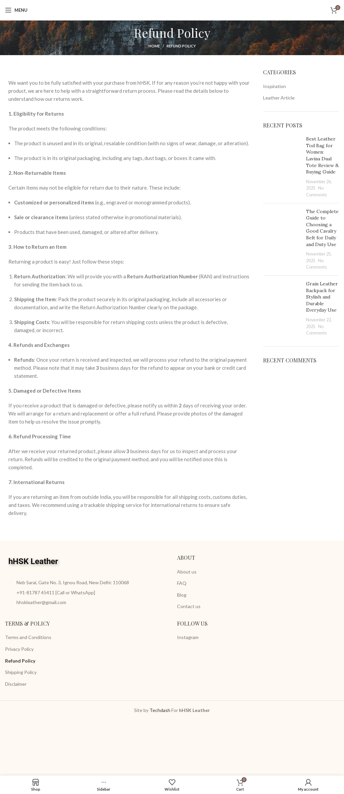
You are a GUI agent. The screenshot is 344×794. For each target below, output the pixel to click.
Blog (181, 595)
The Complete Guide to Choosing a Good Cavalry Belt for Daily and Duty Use (322, 227)
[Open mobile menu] (16, 10)
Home (154, 46)
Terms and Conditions (28, 637)
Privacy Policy (19, 649)
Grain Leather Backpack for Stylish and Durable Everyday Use (322, 297)
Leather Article (279, 98)
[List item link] (86, 592)
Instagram (188, 637)
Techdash (159, 710)
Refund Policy (20, 661)
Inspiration (274, 86)
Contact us (189, 606)
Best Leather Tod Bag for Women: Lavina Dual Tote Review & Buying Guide (322, 155)
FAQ (181, 583)
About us (187, 571)
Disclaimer (16, 684)
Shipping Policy (21, 672)
